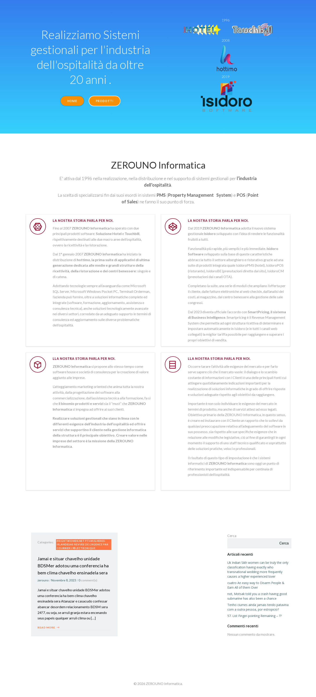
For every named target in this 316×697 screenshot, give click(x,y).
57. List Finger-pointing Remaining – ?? (254, 616)
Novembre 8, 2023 (63, 581)
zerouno (43, 581)
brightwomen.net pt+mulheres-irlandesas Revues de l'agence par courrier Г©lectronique (83, 545)
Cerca (231, 536)
